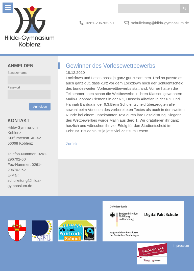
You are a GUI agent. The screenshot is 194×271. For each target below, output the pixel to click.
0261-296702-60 (100, 23)
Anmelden (40, 106)
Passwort (14, 87)
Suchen (184, 8)
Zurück (71, 144)
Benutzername (17, 73)
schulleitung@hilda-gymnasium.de (160, 23)
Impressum (181, 245)
